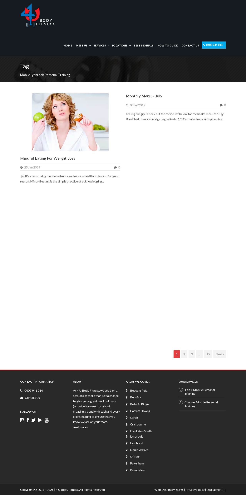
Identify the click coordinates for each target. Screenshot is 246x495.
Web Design (162, 489)
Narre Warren (139, 450)
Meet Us (81, 45)
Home (68, 45)
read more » (81, 427)
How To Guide (167, 45)
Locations (119, 45)
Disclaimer (214, 489)
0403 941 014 (214, 44)
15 (208, 354)
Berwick (135, 397)
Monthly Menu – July (144, 96)
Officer (135, 456)
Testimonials (144, 45)
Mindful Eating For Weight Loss (47, 158)
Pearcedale (137, 470)
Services (100, 45)
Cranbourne (138, 424)
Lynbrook (136, 436)
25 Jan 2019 (32, 167)
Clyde (134, 417)
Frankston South (141, 431)
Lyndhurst (136, 443)
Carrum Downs (140, 411)
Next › (220, 354)
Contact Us (190, 45)
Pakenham (137, 463)
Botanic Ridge (139, 404)
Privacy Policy (195, 489)
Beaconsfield (138, 390)
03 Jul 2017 (137, 105)
